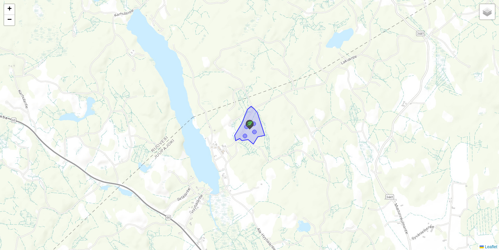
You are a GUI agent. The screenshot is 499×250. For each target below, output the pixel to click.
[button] (250, 125)
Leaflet (488, 246)
